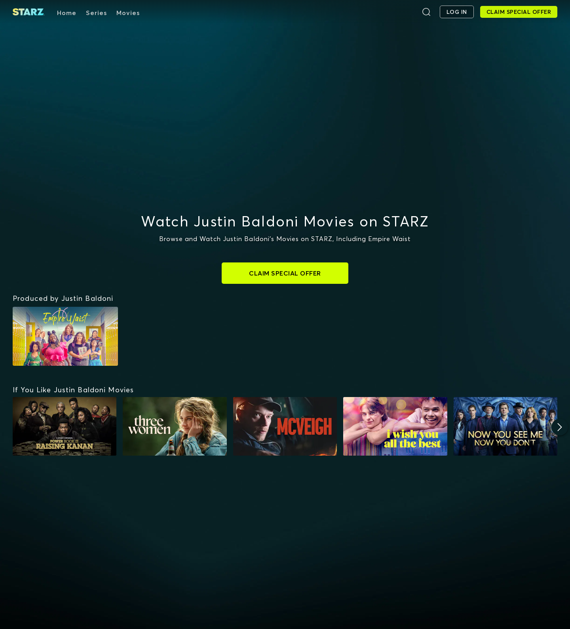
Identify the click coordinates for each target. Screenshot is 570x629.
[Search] (426, 12)
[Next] (559, 427)
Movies (128, 13)
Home (66, 13)
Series (96, 13)
